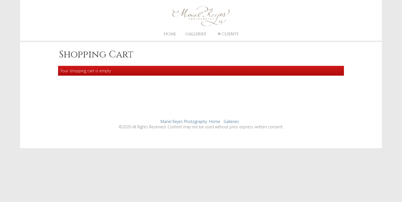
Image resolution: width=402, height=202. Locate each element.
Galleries (195, 34)
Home (170, 34)
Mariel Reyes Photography (184, 121)
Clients (227, 34)
